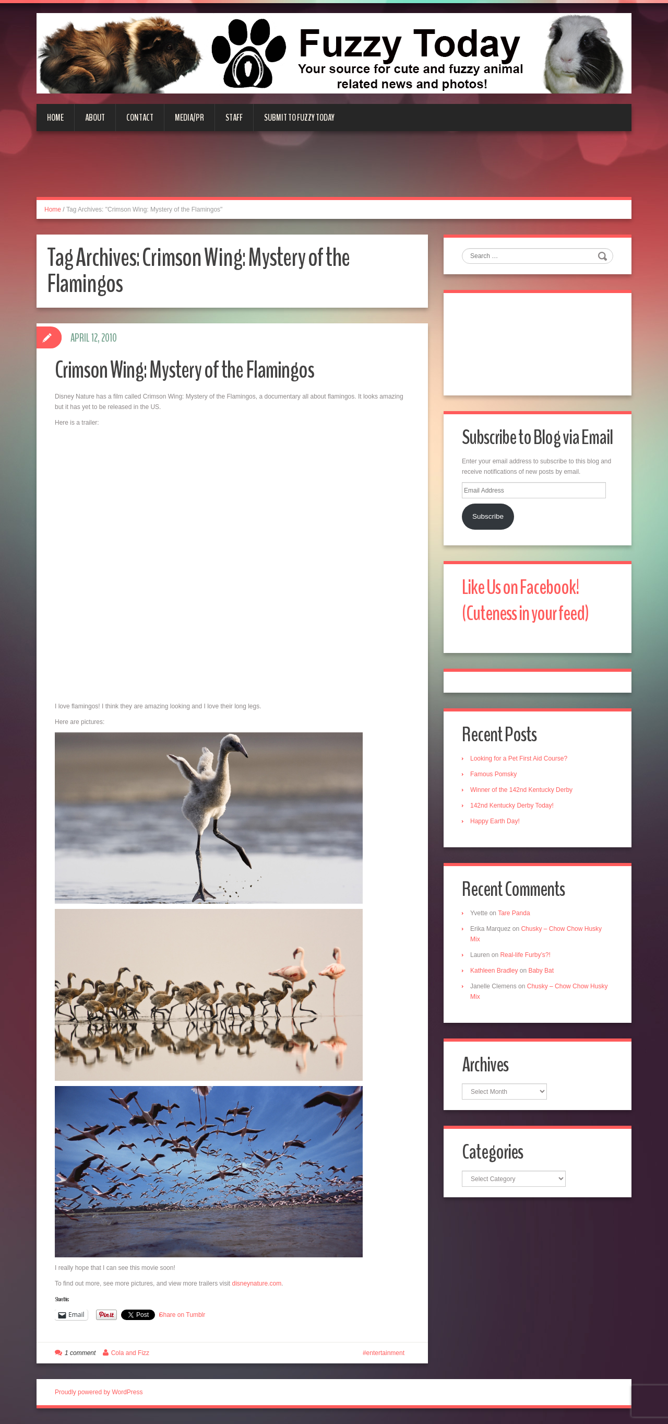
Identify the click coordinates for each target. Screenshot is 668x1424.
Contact (139, 117)
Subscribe (488, 516)
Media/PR (189, 117)
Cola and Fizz (130, 1353)
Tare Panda (514, 913)
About (95, 117)
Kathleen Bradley (494, 970)
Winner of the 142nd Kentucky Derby (521, 789)
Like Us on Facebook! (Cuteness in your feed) (525, 600)
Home (55, 117)
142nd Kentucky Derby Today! (512, 805)
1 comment (80, 1353)
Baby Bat (541, 970)
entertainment (385, 1353)
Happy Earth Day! (495, 821)
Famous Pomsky (493, 774)
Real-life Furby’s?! (525, 955)
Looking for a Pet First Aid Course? (518, 758)
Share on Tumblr (182, 1314)
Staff (234, 117)
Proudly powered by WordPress (99, 1392)
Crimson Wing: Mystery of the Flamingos (184, 370)
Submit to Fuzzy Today (299, 117)
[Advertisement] (334, 170)
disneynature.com (256, 1283)
